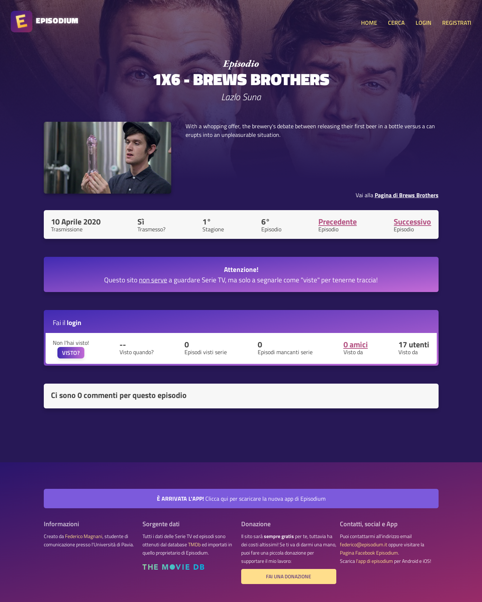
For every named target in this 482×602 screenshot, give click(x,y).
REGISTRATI (456, 22)
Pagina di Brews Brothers (407, 195)
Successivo (412, 222)
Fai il (67, 322)
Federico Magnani (83, 536)
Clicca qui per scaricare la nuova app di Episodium (241, 498)
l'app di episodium (374, 561)
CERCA (396, 22)
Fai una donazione (288, 576)
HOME (369, 22)
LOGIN (423, 22)
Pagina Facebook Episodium (369, 553)
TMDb (194, 544)
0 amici (355, 344)
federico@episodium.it (363, 544)
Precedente (337, 222)
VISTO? (71, 352)
